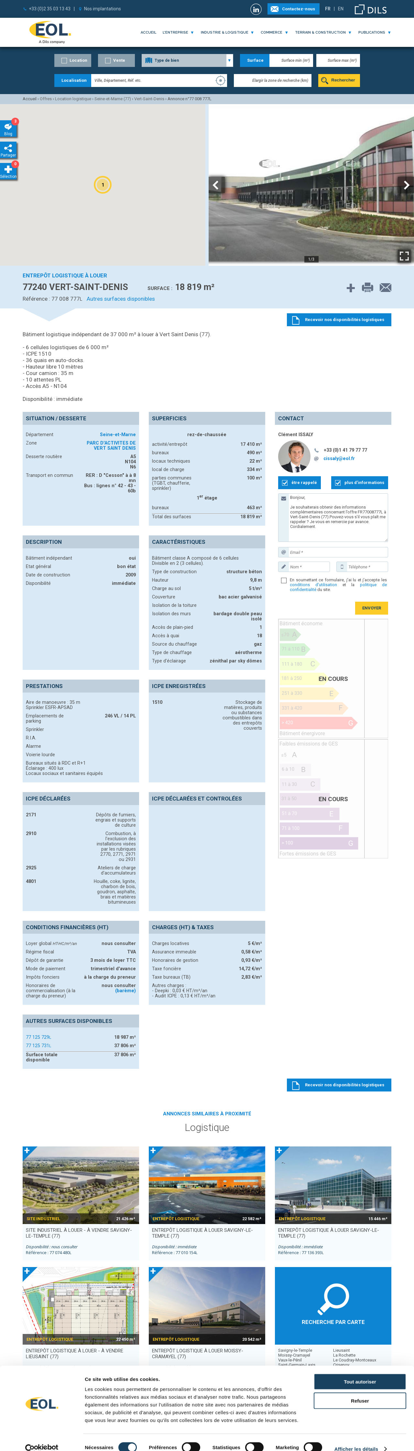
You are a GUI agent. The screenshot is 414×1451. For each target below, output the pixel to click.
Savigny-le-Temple (295, 1350)
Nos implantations (102, 8)
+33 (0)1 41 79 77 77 (345, 450)
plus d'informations (364, 482)
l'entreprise (175, 32)
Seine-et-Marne (118, 434)
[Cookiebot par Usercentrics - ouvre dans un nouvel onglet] (42, 1438)
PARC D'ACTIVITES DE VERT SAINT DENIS (111, 445)
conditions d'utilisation (313, 584)
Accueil (148, 32)
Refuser (360, 1390)
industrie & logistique (224, 32)
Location (78, 60)
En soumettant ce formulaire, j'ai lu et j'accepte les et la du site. (338, 584)
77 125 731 (38, 1045)
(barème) (125, 990)
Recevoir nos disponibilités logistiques (344, 1084)
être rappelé (304, 482)
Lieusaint (341, 1350)
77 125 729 (38, 1037)
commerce (271, 32)
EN (340, 8)
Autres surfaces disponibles (121, 299)
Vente (119, 60)
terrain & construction (320, 32)
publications (371, 32)
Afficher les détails (356, 1438)
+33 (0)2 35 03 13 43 (50, 8)
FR (328, 8)
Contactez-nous (298, 8)
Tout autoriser (360, 1371)
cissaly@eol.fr (339, 458)
